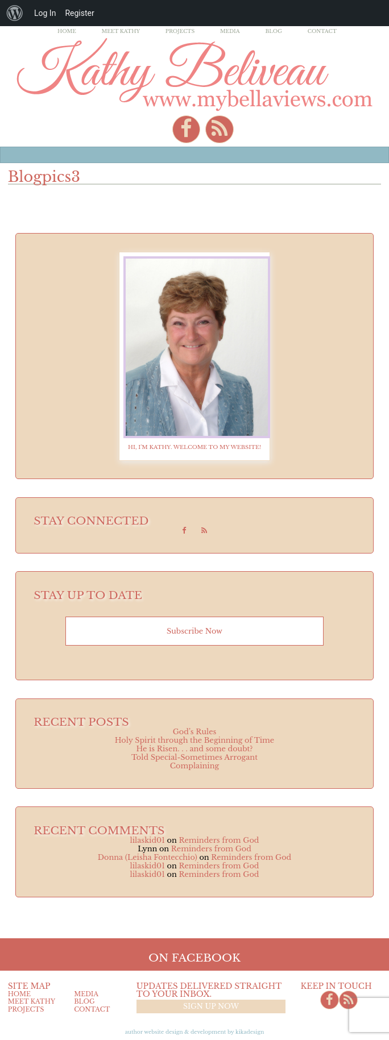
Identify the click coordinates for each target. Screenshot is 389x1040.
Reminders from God (219, 840)
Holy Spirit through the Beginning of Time (194, 740)
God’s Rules (195, 731)
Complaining (194, 766)
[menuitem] (15, 13)
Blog (273, 31)
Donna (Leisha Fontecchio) (147, 857)
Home (66, 31)
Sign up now (211, 1006)
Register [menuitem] (79, 13)
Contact (322, 31)
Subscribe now (194, 631)
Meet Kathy (121, 31)
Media (230, 31)
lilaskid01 (147, 840)
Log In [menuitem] (45, 13)
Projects (180, 31)
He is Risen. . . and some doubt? (194, 748)
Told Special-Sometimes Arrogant (194, 757)
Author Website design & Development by (194, 1032)
